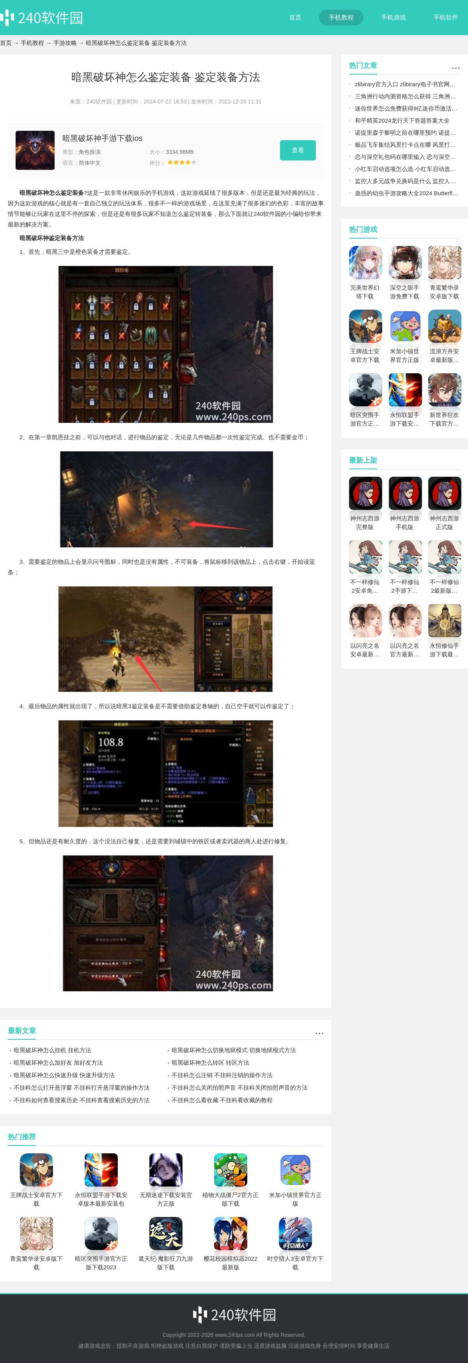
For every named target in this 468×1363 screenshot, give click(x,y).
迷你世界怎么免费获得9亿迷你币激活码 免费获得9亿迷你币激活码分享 (407, 108)
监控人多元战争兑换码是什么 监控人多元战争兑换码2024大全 (407, 181)
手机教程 (341, 17)
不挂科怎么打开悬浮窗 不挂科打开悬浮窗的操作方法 (82, 1087)
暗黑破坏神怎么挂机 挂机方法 (52, 1050)
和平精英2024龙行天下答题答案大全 (402, 120)
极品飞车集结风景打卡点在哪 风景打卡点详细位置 (407, 144)
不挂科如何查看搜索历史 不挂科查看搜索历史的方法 (82, 1100)
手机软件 (445, 17)
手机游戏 (393, 17)
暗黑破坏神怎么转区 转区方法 (210, 1062)
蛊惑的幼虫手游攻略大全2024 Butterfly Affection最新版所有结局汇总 (407, 193)
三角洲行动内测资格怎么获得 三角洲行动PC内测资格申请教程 (407, 96)
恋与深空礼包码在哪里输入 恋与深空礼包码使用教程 (407, 156)
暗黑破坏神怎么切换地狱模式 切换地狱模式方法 (234, 1050)
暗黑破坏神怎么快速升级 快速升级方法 (64, 1075)
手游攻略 (65, 42)
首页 (295, 17)
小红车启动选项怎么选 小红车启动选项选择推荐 (407, 169)
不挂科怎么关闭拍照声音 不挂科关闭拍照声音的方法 (240, 1087)
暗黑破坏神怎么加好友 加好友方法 (58, 1062)
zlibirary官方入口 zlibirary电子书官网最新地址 (407, 84)
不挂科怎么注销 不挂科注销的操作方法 (222, 1075)
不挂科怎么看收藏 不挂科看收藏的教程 (222, 1100)
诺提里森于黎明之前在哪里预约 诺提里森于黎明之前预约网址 (407, 132)
